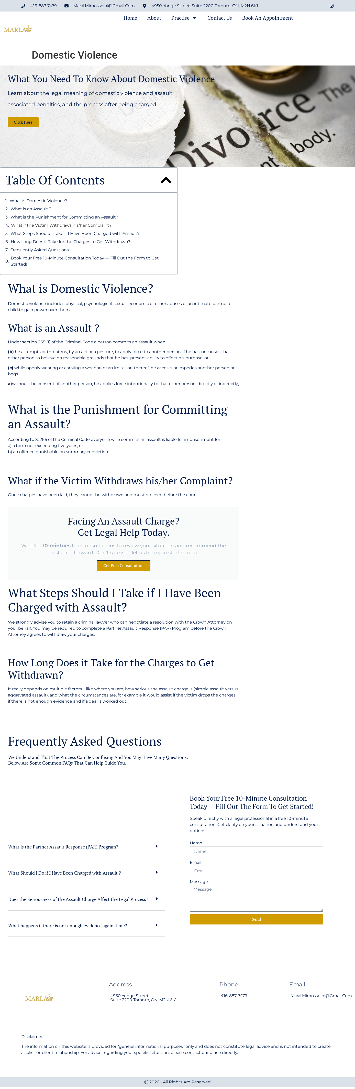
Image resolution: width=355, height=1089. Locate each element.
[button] (166, 180)
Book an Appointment (267, 17)
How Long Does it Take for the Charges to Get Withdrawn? (70, 241)
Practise (184, 18)
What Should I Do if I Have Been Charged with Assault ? (64, 875)
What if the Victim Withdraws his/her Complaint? (61, 225)
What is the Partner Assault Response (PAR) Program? (63, 849)
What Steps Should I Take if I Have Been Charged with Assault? (75, 233)
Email (195, 863)
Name (196, 844)
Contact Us (219, 17)
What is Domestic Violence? (38, 200)
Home (130, 17)
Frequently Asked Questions (39, 249)
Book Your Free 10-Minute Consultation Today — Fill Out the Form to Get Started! (85, 261)
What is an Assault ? (30, 208)
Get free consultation (123, 567)
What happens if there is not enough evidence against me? (67, 927)
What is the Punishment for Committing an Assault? (64, 217)
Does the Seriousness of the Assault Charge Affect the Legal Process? (78, 901)
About (154, 17)
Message (199, 883)
